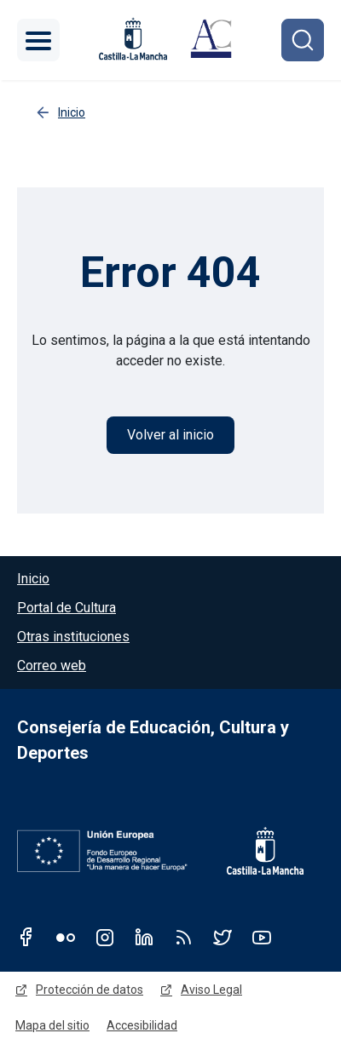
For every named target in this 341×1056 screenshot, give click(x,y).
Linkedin (144, 936)
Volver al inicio (170, 435)
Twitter (222, 936)
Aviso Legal (211, 989)
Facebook (26, 936)
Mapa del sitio (52, 1025)
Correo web (51, 665)
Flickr (65, 936)
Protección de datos (89, 989)
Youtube (261, 936)
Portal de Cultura (66, 608)
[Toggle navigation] (38, 40)
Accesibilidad (142, 1025)
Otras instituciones (73, 636)
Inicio (33, 579)
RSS (183, 936)
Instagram (104, 936)
